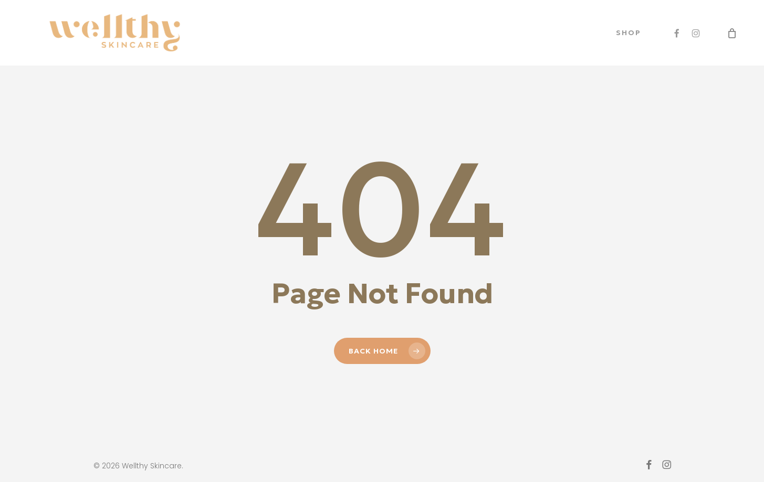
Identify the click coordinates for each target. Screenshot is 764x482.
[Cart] (732, 33)
